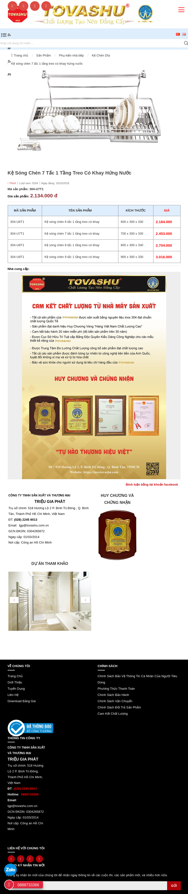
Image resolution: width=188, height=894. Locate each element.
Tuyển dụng (16, 688)
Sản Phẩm (43, 55)
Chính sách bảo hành (113, 695)
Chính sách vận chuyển (115, 701)
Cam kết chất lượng (113, 713)
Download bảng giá (22, 701)
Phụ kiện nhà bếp (71, 55)
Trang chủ (21, 55)
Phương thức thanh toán (116, 688)
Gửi (174, 886)
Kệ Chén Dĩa (101, 55)
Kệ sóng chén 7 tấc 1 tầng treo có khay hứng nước (47, 63)
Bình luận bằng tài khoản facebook (152, 484)
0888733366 (28, 885)
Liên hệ (13, 695)
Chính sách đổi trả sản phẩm (119, 707)
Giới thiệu (15, 682)
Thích (12, 183)
